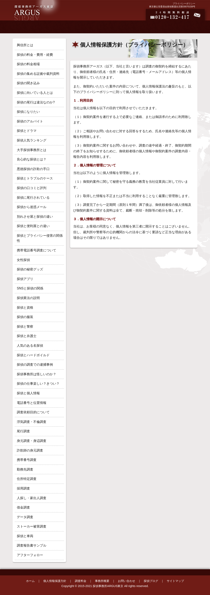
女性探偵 (23, 260)
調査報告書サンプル (31, 545)
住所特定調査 (27, 479)
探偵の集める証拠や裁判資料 (38, 73)
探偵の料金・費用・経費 (35, 54)
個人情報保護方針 (54, 581)
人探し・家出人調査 (31, 498)
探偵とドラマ (27, 130)
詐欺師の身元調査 (30, 450)
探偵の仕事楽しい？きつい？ (38, 383)
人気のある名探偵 (30, 345)
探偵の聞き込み (28, 83)
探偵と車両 (25, 536)
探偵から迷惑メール (31, 207)
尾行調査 (23, 431)
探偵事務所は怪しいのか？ (36, 374)
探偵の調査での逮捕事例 (35, 364)
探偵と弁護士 (27, 336)
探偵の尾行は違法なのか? (36, 102)
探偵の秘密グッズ (30, 269)
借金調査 (23, 507)
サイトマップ (175, 581)
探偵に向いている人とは (35, 92)
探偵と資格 (25, 307)
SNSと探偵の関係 (30, 288)
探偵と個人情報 (28, 393)
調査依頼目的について (33, 412)
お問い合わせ (126, 581)
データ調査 (25, 517)
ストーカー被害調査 (31, 526)
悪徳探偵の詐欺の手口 (33, 169)
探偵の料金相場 (28, 64)
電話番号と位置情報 (31, 403)
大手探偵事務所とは (31, 150)
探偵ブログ (151, 581)
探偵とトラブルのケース (35, 178)
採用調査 (23, 488)
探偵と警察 (25, 326)
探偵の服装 (25, 317)
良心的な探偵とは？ (31, 159)
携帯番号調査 (27, 460)
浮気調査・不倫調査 (31, 422)
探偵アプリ (25, 279)
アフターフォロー (30, 555)
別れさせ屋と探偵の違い (35, 216)
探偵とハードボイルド (33, 355)
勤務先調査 (25, 469)
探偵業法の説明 (28, 298)
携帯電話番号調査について (36, 250)
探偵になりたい (28, 111)
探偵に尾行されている (33, 197)
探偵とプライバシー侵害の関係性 (40, 238)
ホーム (30, 581)
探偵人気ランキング (31, 140)
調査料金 (80, 581)
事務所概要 (102, 581)
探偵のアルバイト (30, 121)
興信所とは (25, 45)
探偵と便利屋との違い (33, 226)
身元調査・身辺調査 (31, 441)
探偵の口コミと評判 (31, 188)
